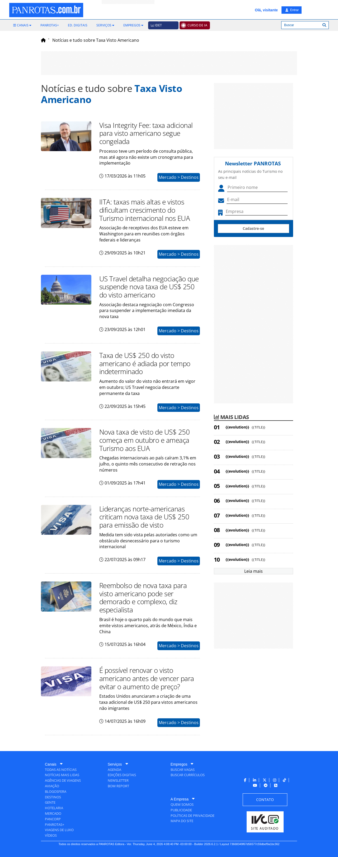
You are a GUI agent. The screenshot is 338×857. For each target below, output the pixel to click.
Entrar (292, 10)
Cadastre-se (253, 228)
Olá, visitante (266, 10)
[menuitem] (22, 25)
